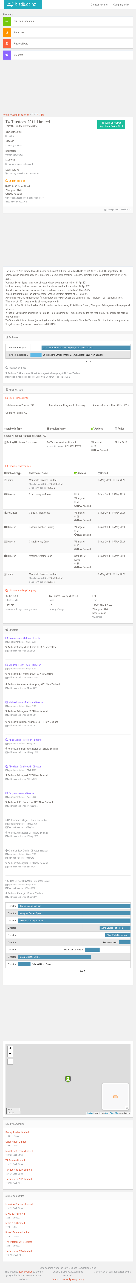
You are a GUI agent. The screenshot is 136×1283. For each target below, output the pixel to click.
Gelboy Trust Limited (15, 1141)
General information (23, 21)
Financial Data (21, 43)
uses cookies (25, 1271)
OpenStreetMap (112, 1113)
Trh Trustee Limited (15, 1160)
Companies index (20, 114)
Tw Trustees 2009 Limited (18, 1179)
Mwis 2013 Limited (15, 1213)
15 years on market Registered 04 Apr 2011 (111, 124)
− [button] (10, 1054)
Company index (121, 4)
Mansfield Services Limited (19, 1151)
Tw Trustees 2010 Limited (18, 1169)
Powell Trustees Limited (17, 1232)
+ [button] (10, 1048)
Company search (99, 4)
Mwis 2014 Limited (15, 1223)
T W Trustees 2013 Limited (18, 1241)
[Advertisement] (68, 88)
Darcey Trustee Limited (17, 1132)
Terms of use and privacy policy (68, 1279)
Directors (18, 55)
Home (6, 114)
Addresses (18, 32)
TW (36, 114)
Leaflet (90, 1113)
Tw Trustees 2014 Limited (18, 1251)
